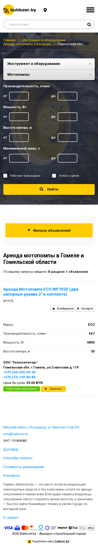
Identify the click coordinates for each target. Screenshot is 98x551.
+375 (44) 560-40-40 (19, 372)
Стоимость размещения (23, 467)
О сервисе (11, 518)
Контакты (11, 475)
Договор (10, 449)
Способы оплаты (17, 458)
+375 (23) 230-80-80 (19, 377)
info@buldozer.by (15, 434)
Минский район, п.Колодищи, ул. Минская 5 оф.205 (41, 427)
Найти (49, 189)
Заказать (53, 388)
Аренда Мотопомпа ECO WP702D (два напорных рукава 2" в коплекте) (40, 292)
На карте (85, 308)
